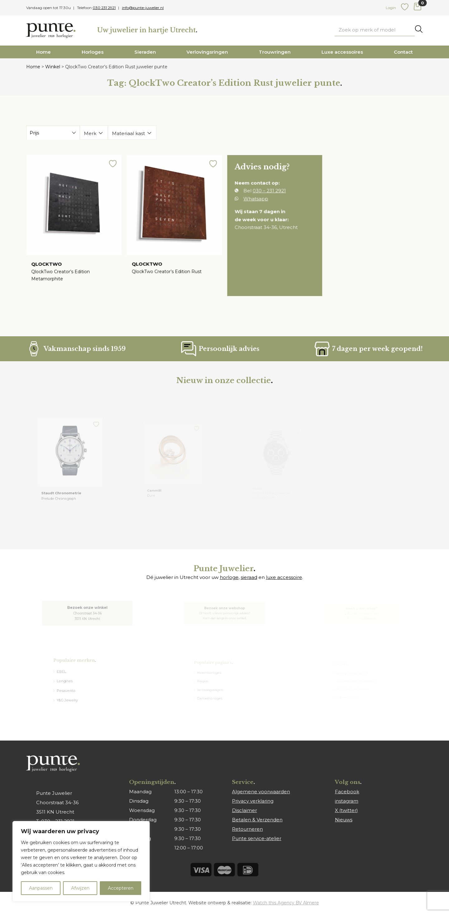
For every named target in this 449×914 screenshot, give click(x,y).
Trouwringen (275, 52)
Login (391, 7)
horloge (229, 577)
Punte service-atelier (256, 838)
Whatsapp (257, 201)
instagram (346, 801)
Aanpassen (41, 888)
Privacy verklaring (252, 801)
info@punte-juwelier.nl (143, 7)
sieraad (249, 577)
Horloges (93, 52)
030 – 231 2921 (269, 194)
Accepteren (120, 888)
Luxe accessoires (342, 52)
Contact (403, 52)
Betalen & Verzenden (257, 820)
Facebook (347, 792)
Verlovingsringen (207, 52)
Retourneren (247, 829)
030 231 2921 (104, 7)
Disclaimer (244, 810)
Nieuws (343, 820)
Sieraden (145, 52)
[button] (110, 169)
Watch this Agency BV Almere (286, 903)
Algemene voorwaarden (261, 792)
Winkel (52, 67)
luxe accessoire (284, 577)
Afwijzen (80, 888)
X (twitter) (346, 810)
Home (43, 52)
